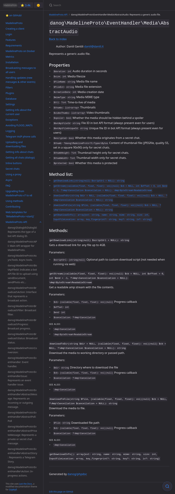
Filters (9, 87)
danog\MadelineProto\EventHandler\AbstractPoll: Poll (22, 417)
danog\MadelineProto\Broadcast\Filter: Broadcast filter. (22, 310)
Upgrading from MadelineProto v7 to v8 (19, 193)
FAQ (8, 185)
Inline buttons (14, 163)
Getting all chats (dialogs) (20, 157)
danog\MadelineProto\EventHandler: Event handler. (22, 362)
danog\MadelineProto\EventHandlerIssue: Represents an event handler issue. (22, 378)
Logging (10, 131)
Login (9, 34)
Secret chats (12, 168)
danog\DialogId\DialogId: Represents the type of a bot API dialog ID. (22, 232)
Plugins (10, 93)
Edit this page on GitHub (61, 486)
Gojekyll (13, 489)
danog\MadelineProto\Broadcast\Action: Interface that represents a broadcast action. (22, 294)
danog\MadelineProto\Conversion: (22, 350)
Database (11, 98)
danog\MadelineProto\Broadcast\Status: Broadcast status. (23, 338)
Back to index (58, 38)
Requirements (14, 45)
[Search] (90, 5)
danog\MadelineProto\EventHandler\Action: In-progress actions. (22, 471)
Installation (12, 62)
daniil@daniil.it (94, 45)
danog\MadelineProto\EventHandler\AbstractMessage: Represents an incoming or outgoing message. (22, 398)
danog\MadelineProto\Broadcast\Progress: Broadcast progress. (22, 324)
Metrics (10, 56)
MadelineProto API (16, 222)
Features (11, 40)
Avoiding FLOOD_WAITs (19, 125)
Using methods (14, 201)
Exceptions (12, 119)
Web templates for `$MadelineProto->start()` (20, 214)
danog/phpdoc (77, 469)
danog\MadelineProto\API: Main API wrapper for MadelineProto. (22, 246)
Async (9, 180)
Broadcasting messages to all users (21, 70)
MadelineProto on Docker (20, 51)
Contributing (13, 206)
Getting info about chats (19, 152)
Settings (10, 104)
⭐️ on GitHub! (14, 15)
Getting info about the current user (18, 112)
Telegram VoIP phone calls (21, 136)
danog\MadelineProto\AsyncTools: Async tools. (22, 257)
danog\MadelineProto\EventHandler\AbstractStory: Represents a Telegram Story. (22, 455)
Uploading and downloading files (16, 144)
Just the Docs (25, 483)
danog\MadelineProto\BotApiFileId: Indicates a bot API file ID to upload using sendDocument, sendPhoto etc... (23, 274)
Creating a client (15, 28)
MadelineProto (14, 23)
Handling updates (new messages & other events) (20, 80)
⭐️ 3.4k (25, 5)
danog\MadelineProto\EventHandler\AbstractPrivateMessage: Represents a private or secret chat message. (22, 435)
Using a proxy (13, 174)
